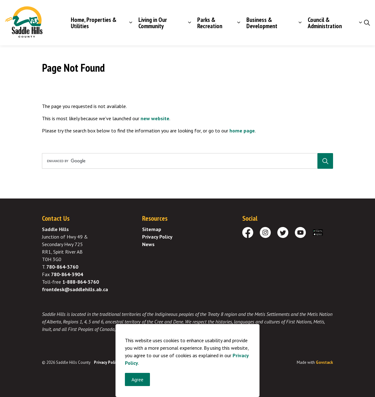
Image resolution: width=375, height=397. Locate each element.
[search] (186, 161)
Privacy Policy (157, 237)
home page (242, 130)
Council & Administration (325, 23)
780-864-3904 (67, 274)
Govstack (324, 362)
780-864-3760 (62, 267)
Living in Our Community (152, 23)
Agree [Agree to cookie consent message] (137, 385)
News (148, 244)
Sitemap (151, 229)
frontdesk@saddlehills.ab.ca (75, 289)
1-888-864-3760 (80, 282)
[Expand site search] (366, 23)
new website (155, 118)
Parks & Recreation (209, 23)
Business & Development (261, 23)
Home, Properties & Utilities (93, 23)
